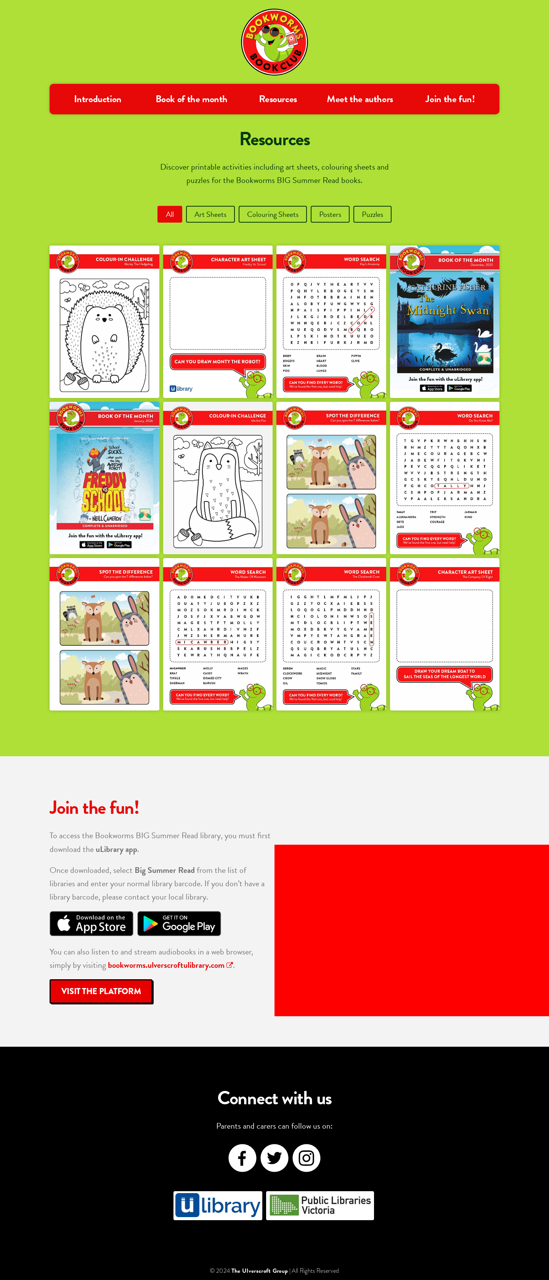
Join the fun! (450, 98)
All (170, 214)
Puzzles (372, 214)
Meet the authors (360, 98)
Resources (278, 98)
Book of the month (192, 98)
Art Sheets (210, 214)
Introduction (98, 98)
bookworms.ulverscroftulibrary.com (170, 965)
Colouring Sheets (273, 214)
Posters (330, 214)
